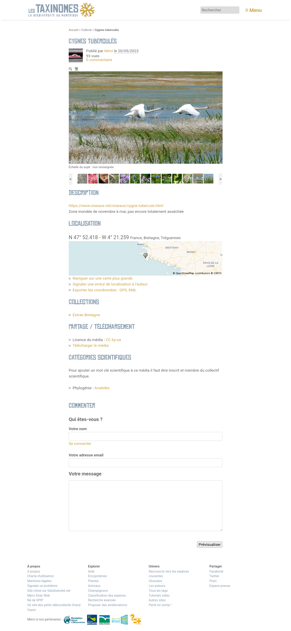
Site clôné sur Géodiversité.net (49, 591)
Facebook (216, 571)
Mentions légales (39, 581)
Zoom (71, 69)
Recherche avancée (102, 600)
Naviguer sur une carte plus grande (103, 278)
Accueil (73, 30)
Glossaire (155, 581)
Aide (91, 571)
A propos (33, 571)
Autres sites (157, 600)
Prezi (212, 581)
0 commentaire (99, 59)
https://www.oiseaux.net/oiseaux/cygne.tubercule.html (116, 205)
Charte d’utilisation (40, 576)
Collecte (86, 30)
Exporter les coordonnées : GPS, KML (104, 290)
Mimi (109, 51)
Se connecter (80, 443)
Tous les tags (158, 591)
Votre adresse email (86, 455)
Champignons (98, 591)
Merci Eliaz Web (38, 595)
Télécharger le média (77, 69)
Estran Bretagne (86, 315)
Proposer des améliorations (107, 605)
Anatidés (102, 388)
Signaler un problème (42, 586)
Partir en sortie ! (160, 605)
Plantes (93, 581)
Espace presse (219, 586)
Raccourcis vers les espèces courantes (169, 573)
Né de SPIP (35, 600)
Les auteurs (157, 586)
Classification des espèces (107, 595)
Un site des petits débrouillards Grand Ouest (53, 607)
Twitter (214, 576)
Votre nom (78, 428)
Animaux (94, 586)
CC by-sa (113, 339)
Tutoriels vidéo (159, 595)
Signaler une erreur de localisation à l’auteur (110, 284)
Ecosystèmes (97, 576)
